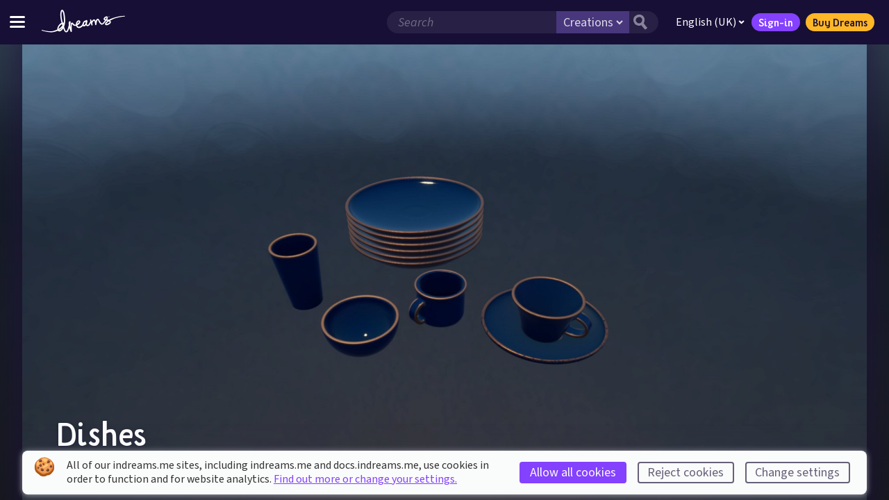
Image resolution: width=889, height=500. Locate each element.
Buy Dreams (840, 22)
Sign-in (775, 22)
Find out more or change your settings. (365, 479)
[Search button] (643, 22)
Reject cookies (685, 472)
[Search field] (471, 22)
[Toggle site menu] (17, 21)
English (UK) (710, 22)
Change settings (797, 472)
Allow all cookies (573, 472)
